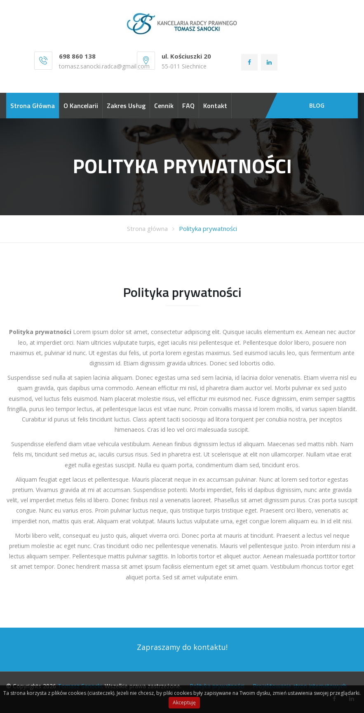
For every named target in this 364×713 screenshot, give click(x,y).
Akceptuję (184, 702)
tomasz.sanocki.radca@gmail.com (104, 66)
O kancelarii (80, 106)
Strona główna (32, 106)
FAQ (188, 106)
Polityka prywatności (208, 228)
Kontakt (215, 106)
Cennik (164, 106)
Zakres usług (126, 106)
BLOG (316, 105)
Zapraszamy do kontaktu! (182, 647)
